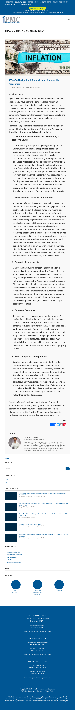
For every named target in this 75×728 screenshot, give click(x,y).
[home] (10, 19)
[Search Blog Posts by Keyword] (35, 468)
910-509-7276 (40, 648)
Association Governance (14, 554)
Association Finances (13, 552)
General (9, 559)
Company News (12, 557)
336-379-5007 (40, 625)
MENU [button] (68, 20)
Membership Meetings (14, 562)
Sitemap (39, 691)
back (7, 458)
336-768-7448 (40, 671)
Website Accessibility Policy (62, 701)
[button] (6, 481)
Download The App (37, 8)
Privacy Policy (49, 691)
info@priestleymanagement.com (40, 631)
